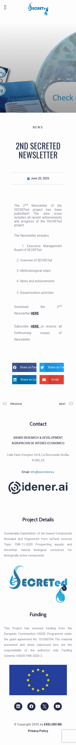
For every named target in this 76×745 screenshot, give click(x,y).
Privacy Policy (38, 731)
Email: (38, 472)
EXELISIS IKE (53, 724)
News (38, 127)
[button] (24, 367)
